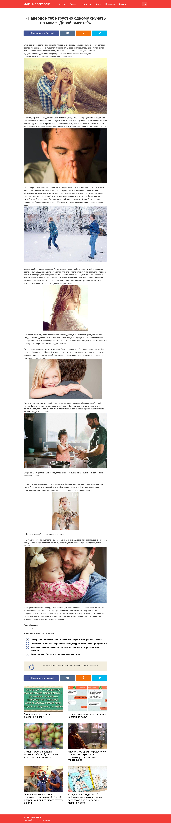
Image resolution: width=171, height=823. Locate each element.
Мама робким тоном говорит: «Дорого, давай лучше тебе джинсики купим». (67, 640)
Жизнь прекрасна (37, 4)
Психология (110, 4)
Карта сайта (28, 820)
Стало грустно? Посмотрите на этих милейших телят (56, 654)
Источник (28, 628)
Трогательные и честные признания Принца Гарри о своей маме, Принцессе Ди (69, 643)
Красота (61, 4)
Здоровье (73, 4)
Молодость (86, 4)
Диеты (98, 4)
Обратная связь (43, 820)
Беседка (122, 4)
